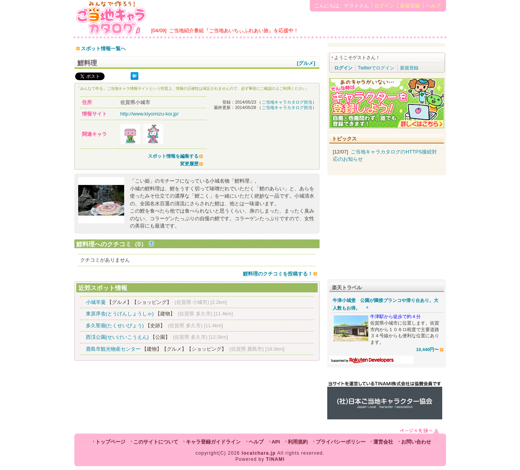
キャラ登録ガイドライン (213, 442)
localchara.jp (259, 453)
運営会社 (383, 442)
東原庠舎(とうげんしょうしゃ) (120, 314)
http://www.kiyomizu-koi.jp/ (149, 114)
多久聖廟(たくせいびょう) (115, 325)
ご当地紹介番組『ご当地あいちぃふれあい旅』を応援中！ (234, 30)
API (276, 442)
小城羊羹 (96, 302)
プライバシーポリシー (341, 442)
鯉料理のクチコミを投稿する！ (278, 274)
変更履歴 (189, 164)
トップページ (110, 442)
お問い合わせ (416, 442)
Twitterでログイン (376, 68)
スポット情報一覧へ (103, 48)
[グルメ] (306, 63)
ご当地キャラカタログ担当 (287, 102)
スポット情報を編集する (173, 156)
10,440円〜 (427, 349)
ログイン (384, 5)
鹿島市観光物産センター (113, 349)
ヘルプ (433, 5)
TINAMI (275, 459)
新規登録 (410, 5)
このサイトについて (155, 442)
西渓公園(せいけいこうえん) (117, 337)
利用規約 (298, 442)
